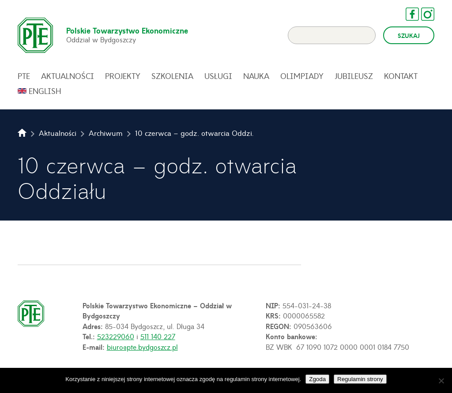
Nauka (256, 76)
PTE (24, 76)
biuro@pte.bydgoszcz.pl (142, 347)
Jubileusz (354, 76)
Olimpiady (302, 76)
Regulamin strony (360, 379)
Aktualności (67, 76)
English (45, 91)
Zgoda (317, 379)
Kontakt (401, 76)
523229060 (115, 336)
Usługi (218, 76)
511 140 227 (157, 336)
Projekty (122, 76)
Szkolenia (172, 76)
